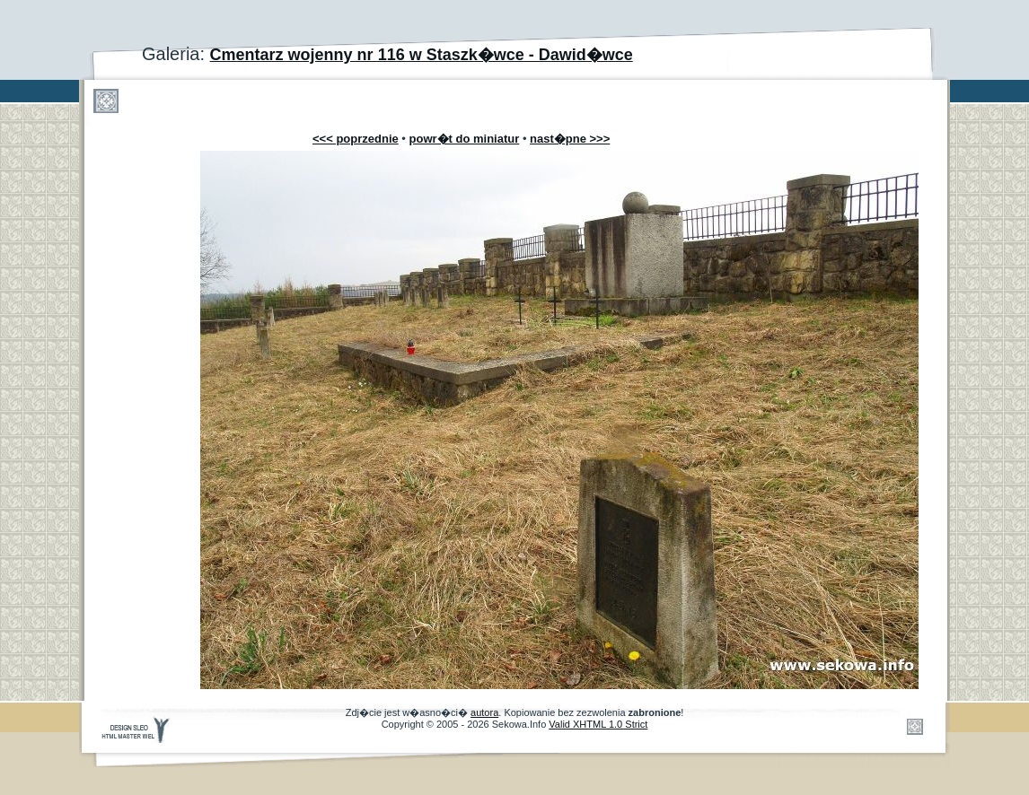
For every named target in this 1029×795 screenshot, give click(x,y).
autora (484, 712)
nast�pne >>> (570, 138)
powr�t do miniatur (464, 138)
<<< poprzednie (355, 138)
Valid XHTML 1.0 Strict (598, 724)
